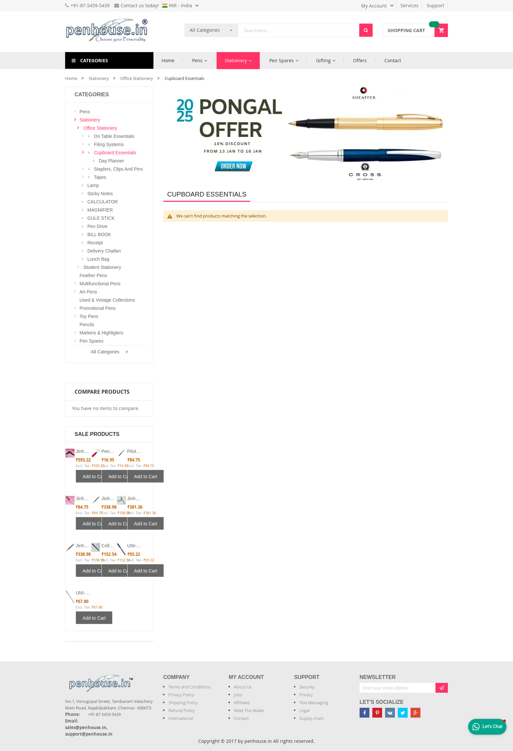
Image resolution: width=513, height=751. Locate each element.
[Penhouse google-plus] (415, 713)
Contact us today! (136, 5)
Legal (304, 710)
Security (306, 687)
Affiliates (242, 702)
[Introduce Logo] (136, 678)
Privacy (306, 695)
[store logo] (109, 31)
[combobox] (298, 30)
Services (409, 5)
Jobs (238, 695)
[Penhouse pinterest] (377, 713)
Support (435, 5)
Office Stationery (136, 78)
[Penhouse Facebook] (364, 713)
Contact (241, 718)
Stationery (99, 78)
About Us (243, 687)
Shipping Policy (183, 702)
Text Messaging (313, 702)
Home (71, 78)
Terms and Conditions (189, 687)
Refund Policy (181, 710)
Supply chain (311, 718)
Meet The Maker (249, 710)
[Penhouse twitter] (403, 713)
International (180, 718)
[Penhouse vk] (390, 713)
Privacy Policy (181, 695)
